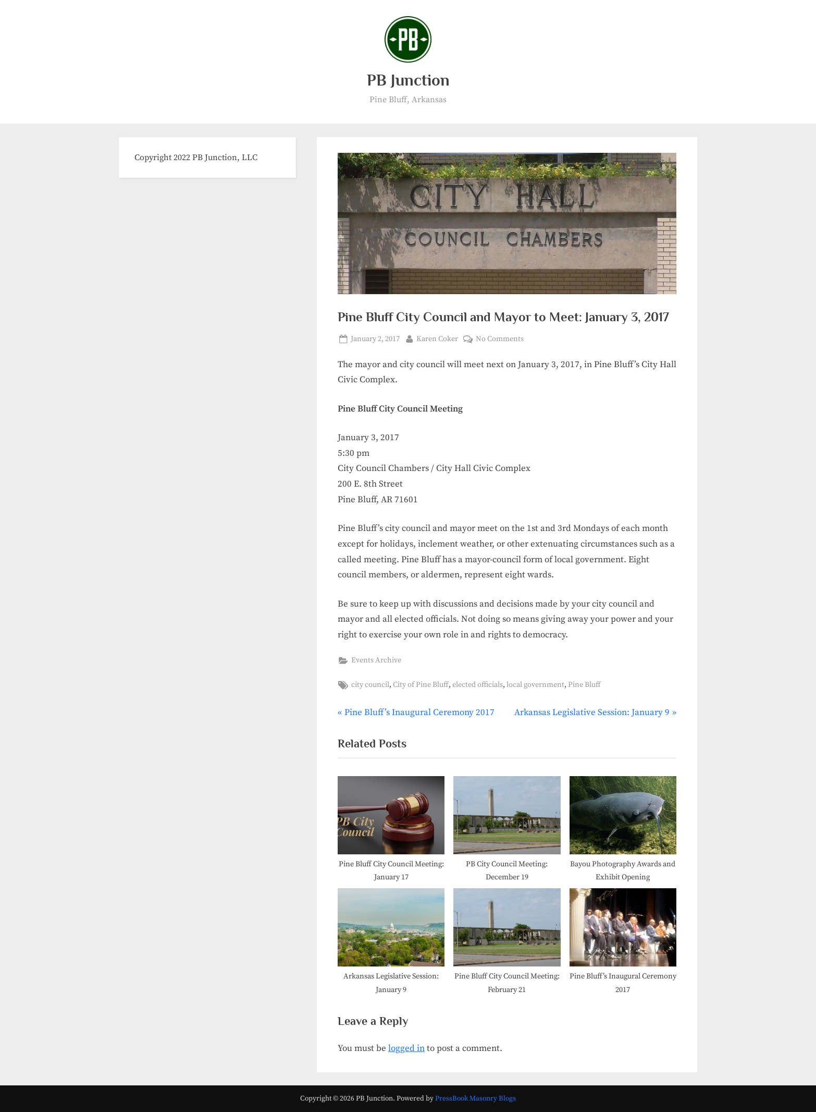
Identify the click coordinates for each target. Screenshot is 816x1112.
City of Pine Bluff (421, 685)
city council (370, 685)
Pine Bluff (584, 685)
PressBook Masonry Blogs (475, 1098)
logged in (406, 1048)
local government (535, 685)
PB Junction (408, 80)
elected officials (477, 685)
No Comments (500, 339)
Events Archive (376, 660)
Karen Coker (437, 338)
